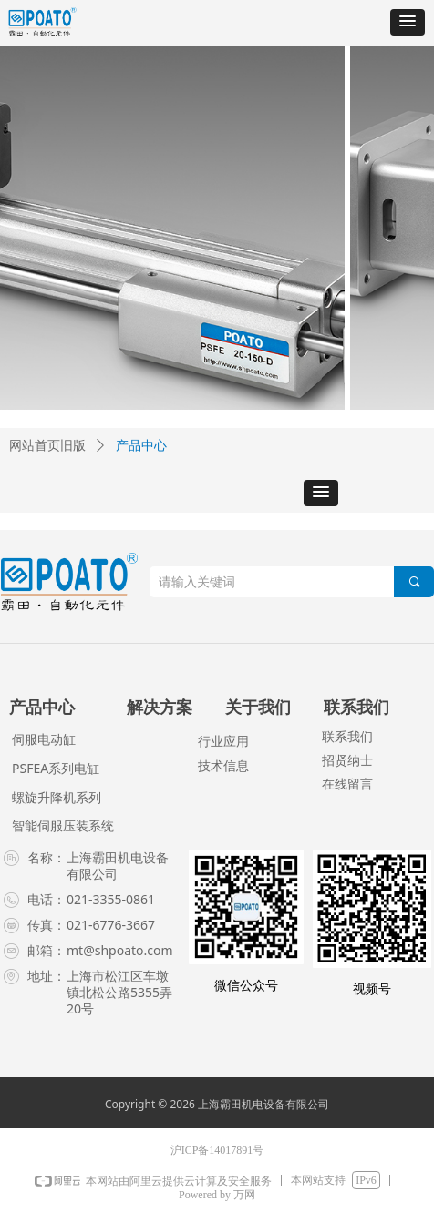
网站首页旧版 (47, 446)
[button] (407, 22)
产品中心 (141, 446)
